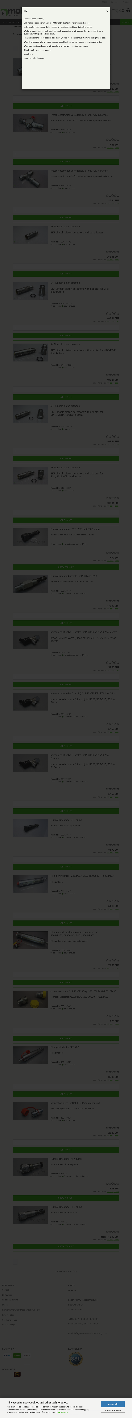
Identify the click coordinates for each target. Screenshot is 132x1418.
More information (113, 1410)
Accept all (112, 1404)
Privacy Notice (62, 1412)
